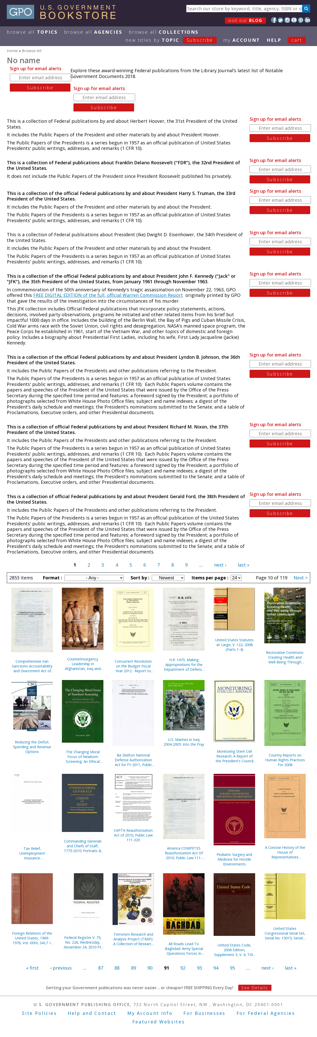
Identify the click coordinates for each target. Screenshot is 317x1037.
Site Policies (39, 1013)
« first (32, 968)
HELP (274, 40)
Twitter (281, 20)
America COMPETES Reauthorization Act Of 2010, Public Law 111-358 (184, 853)
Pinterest (301, 20)
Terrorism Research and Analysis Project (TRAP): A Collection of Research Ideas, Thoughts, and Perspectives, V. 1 (133, 939)
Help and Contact (92, 1013)
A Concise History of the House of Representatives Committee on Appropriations (285, 852)
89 (133, 968)
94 (215, 968)
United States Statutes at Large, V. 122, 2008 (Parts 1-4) (234, 644)
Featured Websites (158, 1022)
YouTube (294, 20)
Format (52, 578)
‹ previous (61, 968)
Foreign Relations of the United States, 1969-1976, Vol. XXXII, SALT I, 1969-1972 (32, 938)
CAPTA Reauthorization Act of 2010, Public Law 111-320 (133, 835)
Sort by (139, 578)
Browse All (32, 32)
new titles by (174, 40)
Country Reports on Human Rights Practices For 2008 (285, 760)
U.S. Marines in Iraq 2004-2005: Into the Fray (184, 742)
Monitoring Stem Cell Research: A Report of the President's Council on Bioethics (234, 756)
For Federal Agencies (265, 1013)
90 (149, 968)
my (241, 40)
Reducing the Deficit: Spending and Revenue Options (32, 747)
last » (243, 565)
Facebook (274, 20)
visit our (245, 20)
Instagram (287, 20)
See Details (254, 987)
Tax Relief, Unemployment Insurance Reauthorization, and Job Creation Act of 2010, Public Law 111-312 (32, 853)
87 (100, 968)
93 (199, 968)
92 (182, 968)
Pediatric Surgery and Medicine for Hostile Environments (234, 859)
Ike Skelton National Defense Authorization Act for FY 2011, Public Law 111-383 (133, 760)
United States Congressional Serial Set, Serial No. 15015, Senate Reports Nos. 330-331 (285, 933)
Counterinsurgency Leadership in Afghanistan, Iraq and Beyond (83, 664)
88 (117, 968)
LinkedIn (307, 20)
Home (12, 50)
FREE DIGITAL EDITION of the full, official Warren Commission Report (108, 295)
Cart (297, 40)
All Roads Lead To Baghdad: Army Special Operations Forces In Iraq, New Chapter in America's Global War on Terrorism (184, 948)
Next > (301, 578)
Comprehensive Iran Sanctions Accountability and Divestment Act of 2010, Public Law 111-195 (32, 666)
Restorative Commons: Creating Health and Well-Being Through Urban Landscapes (285, 657)
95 (232, 968)
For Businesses (204, 1013)
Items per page (209, 578)
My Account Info (150, 1013)
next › (220, 565)
